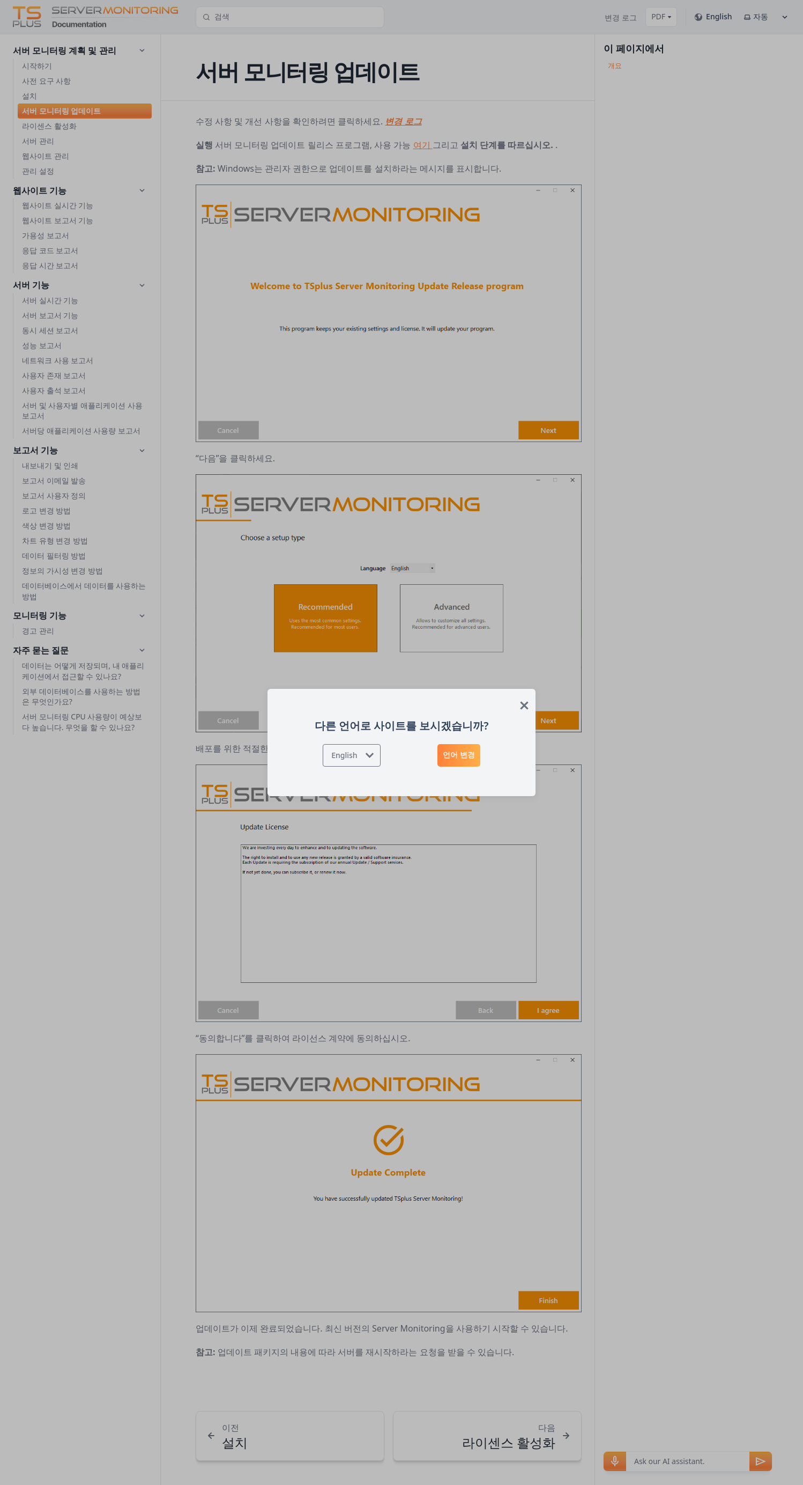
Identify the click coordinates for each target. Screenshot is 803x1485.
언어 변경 (459, 754)
